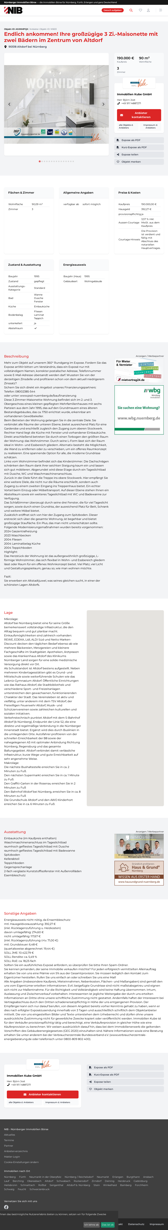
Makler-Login (12, 1156)
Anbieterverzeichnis (16, 1151)
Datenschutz (136, 1224)
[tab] (40, 161)
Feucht (22, 1189)
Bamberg (126, 1185)
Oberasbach (34, 1181)
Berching (18, 1181)
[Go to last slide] (9, 104)
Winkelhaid (110, 1185)
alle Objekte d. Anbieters (126, 126)
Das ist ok (108, 1224)
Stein (97, 1185)
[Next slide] (103, 104)
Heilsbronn (10, 1185)
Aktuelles (9, 1134)
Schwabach (63, 1181)
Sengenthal (56, 1185)
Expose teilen (127, 154)
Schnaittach (28, 1185)
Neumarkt (103, 1176)
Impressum (157, 1224)
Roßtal (42, 1185)
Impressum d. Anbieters (150, 126)
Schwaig (9, 1189)
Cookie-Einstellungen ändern (21, 1162)
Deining (109, 1181)
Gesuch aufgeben (113, 10)
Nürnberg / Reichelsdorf (79, 1176)
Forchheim (141, 1185)
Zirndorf (96, 1181)
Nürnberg (10, 1176)
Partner (8, 1145)
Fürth (22, 1176)
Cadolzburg (140, 1181)
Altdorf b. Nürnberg (78, 1185)
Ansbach (148, 1176)
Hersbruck (124, 1181)
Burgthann (133, 1176)
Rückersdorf (81, 1181)
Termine (9, 1140)
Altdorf (49, 1181)
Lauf (6, 1181)
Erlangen (117, 1176)
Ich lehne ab (91, 1224)
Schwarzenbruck (39, 1189)
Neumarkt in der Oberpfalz (45, 1176)
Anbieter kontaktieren (135, 115)
